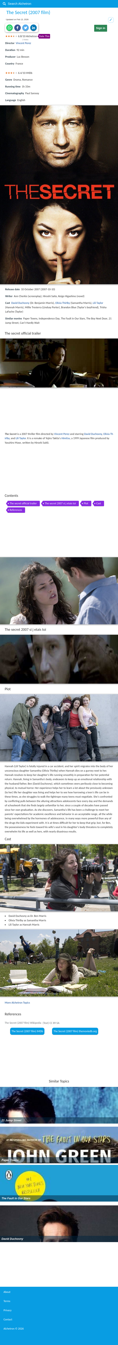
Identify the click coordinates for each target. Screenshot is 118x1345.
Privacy (8, 1310)
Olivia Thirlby (62, 303)
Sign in (100, 28)
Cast (98, 503)
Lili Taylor (98, 303)
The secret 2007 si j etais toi (60, 503)
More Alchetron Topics (17, 1002)
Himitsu (65, 438)
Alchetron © (14, 1328)
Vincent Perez (23, 43)
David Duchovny (20, 303)
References (16, 510)
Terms (7, 1301)
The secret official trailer (23, 503)
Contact (8, 1319)
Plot (86, 503)
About (7, 1292)
